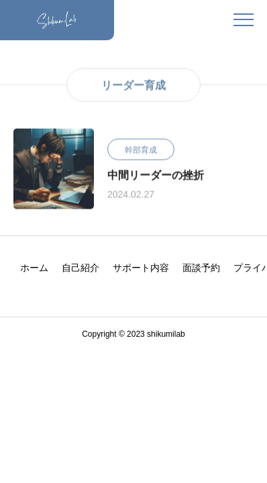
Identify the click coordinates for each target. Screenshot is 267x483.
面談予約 (201, 267)
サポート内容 (141, 267)
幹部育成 (141, 150)
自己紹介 (80, 267)
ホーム (34, 267)
